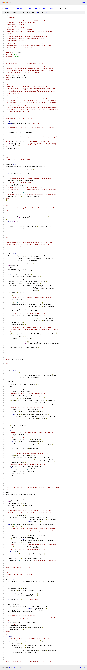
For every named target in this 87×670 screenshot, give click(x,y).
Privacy (15, 667)
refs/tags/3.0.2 (51, 8)
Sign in (83, 2)
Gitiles (10, 667)
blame (46, 12)
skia (3, 8)
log (41, 12)
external (9, 8)
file (36, 12)
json (84, 667)
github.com (18, 8)
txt (80, 667)
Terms (19, 667)
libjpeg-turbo (28, 8)
